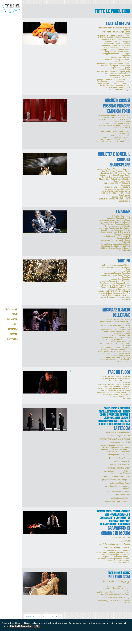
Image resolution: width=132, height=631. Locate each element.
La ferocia (122, 428)
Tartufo (123, 261)
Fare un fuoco (119, 372)
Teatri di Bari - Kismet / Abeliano (11, 13)
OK (37, 626)
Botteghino (12, 339)
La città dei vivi (118, 24)
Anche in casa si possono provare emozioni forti (116, 106)
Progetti (14, 334)
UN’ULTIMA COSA (118, 577)
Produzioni (13, 329)
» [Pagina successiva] (60, 616)
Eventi (15, 314)
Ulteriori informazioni (21, 626)
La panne (123, 212)
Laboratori (12, 319)
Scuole (14, 324)
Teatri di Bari (11, 310)
